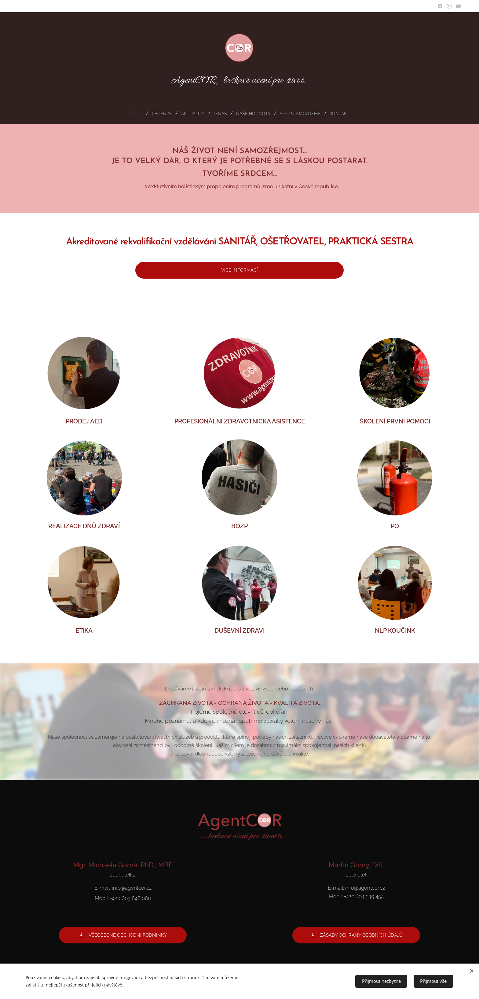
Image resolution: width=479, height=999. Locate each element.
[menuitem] (130, 113)
